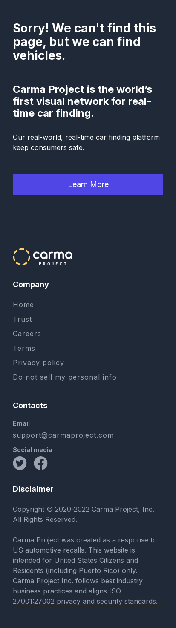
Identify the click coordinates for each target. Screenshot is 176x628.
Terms (24, 348)
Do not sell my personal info (65, 377)
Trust (22, 319)
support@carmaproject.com (63, 435)
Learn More (88, 184)
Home (23, 304)
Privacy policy (38, 362)
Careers (27, 333)
